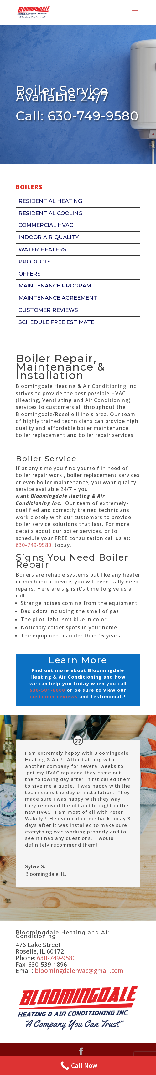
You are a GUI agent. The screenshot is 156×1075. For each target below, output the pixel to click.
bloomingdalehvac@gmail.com (79, 971)
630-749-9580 (33, 545)
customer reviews (54, 696)
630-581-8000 (47, 690)
